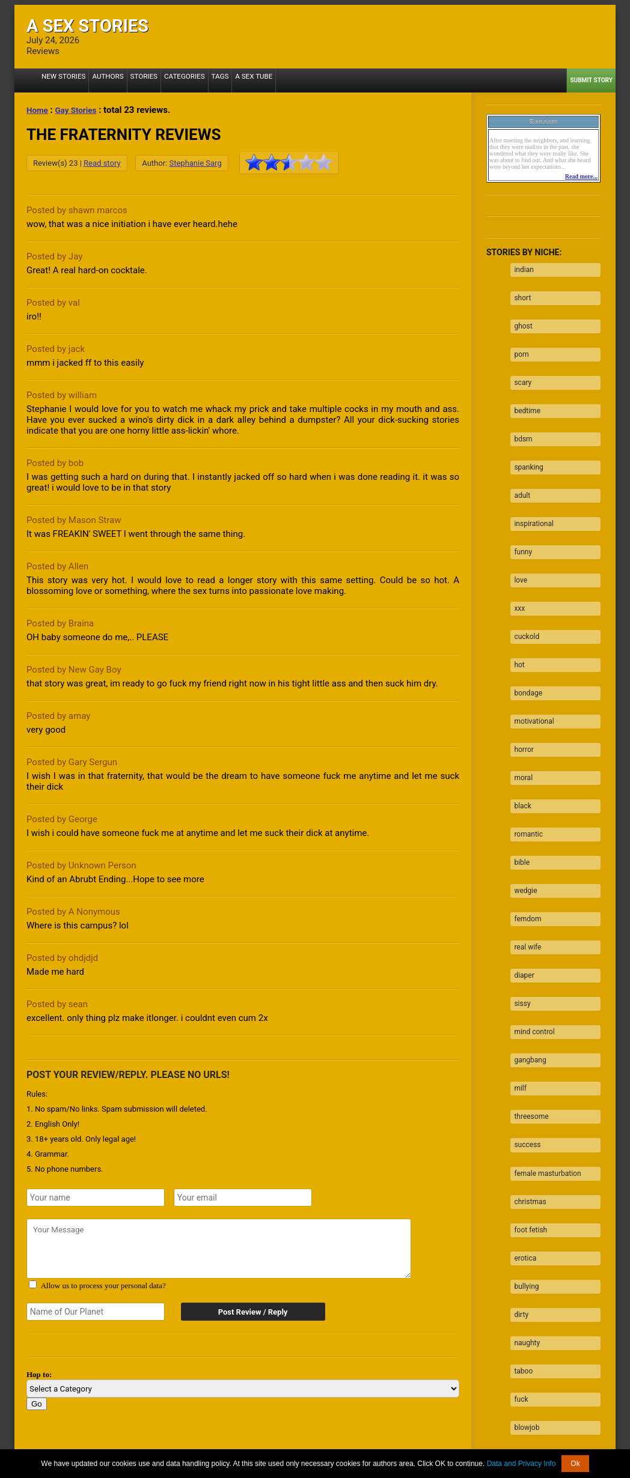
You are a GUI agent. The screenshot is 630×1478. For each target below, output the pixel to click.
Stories (131, 80)
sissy (518, 876)
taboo (519, 1181)
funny (519, 501)
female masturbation (543, 1017)
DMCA (322, 1447)
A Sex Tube (229, 80)
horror (520, 665)
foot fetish (526, 1063)
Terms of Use (362, 1447)
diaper (520, 853)
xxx (515, 548)
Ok (575, 1463)
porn (517, 337)
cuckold (523, 572)
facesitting (527, 1251)
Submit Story (591, 80)
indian (520, 267)
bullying (522, 1110)
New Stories (60, 80)
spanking (524, 431)
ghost (519, 314)
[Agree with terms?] (33, 1284)
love (517, 525)
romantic (524, 735)
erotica (521, 1087)
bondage (524, 618)
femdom (523, 806)
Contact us (464, 1447)
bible (518, 759)
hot (515, 595)
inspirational (530, 478)
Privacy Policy (415, 1447)
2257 (156, 1447)
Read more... (581, 176)
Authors (99, 80)
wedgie (521, 782)
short (518, 290)
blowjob (523, 1227)
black (519, 712)
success (523, 993)
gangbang (526, 923)
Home (38, 109)
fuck (517, 1204)
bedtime (523, 384)
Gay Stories (81, 109)
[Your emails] (243, 1198)
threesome (527, 970)
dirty (517, 1134)
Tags (199, 80)
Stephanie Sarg (195, 163)
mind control (530, 899)
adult (518, 454)
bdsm (519, 408)
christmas (526, 1040)
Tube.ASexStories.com (362, 1438)
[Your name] (95, 1198)
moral (519, 689)
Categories (167, 80)
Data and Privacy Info (521, 1463)
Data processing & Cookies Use (251, 1447)
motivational (530, 642)
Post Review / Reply (246, 1311)
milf (516, 946)
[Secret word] (95, 1312)
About (181, 1447)
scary (519, 361)
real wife (523, 829)
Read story (102, 163)
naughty (523, 1157)
